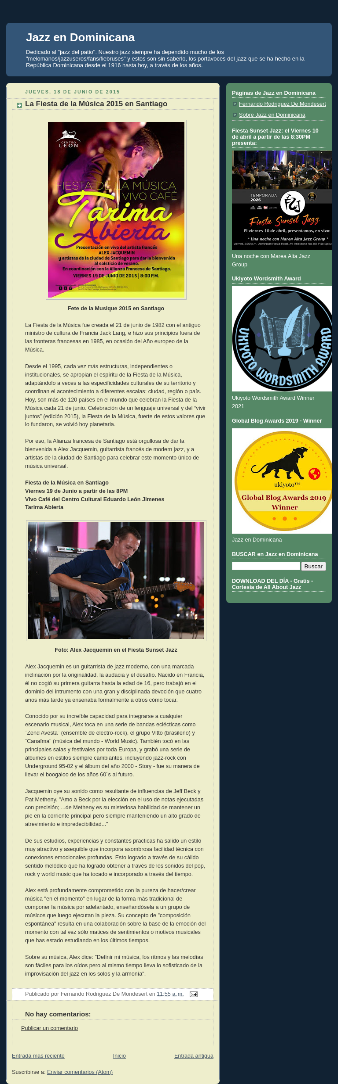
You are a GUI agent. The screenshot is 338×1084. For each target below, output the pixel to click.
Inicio (119, 1056)
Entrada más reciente (38, 1056)
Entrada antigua (193, 1056)
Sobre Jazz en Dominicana (272, 115)
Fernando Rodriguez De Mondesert (282, 104)
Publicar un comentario (49, 1028)
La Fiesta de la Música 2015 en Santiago (96, 104)
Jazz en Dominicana (80, 37)
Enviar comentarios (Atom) (80, 1072)
